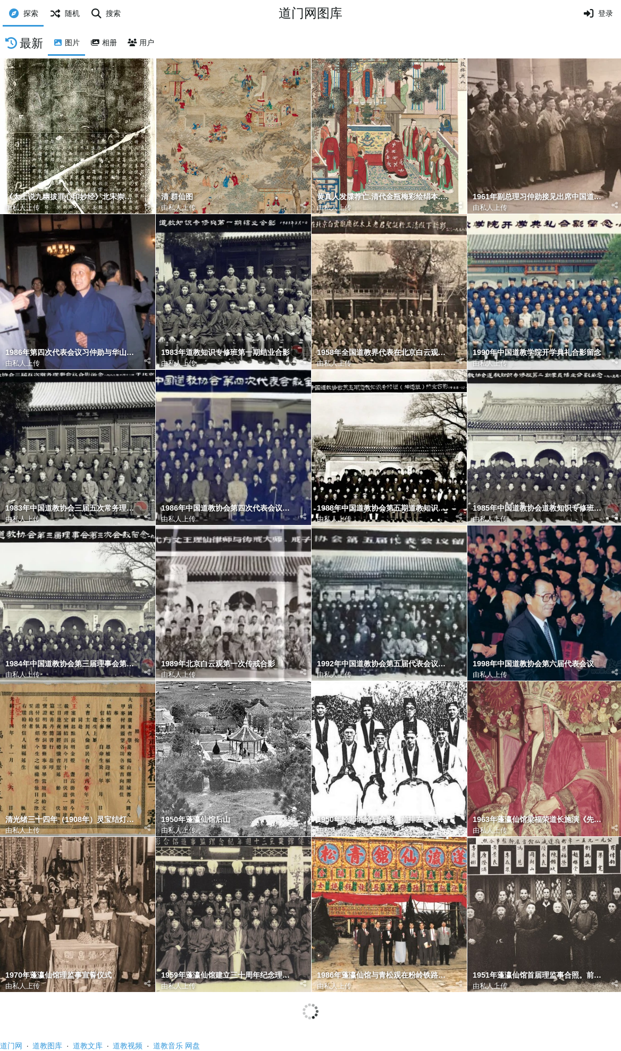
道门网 (11, 1045)
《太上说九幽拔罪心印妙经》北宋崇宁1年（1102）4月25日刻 (72, 197)
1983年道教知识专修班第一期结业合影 (225, 353)
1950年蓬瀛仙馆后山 (195, 820)
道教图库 (47, 1045)
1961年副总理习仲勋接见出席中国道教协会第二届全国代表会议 (540, 197)
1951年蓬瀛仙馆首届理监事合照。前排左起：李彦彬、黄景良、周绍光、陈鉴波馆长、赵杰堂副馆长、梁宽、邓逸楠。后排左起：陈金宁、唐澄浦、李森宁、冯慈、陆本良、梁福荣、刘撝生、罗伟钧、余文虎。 (540, 975)
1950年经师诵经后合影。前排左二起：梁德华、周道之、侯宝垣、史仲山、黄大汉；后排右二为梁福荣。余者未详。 (384, 820)
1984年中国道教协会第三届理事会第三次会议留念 (72, 664)
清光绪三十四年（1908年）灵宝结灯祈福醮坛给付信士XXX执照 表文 (72, 820)
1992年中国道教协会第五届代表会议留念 (384, 664)
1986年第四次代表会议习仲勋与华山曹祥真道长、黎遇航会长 (72, 353)
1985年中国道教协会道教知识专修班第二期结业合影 (540, 508)
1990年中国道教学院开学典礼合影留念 (537, 353)
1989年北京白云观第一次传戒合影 (218, 664)
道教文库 (88, 1045)
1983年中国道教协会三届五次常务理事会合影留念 (72, 508)
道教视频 (127, 1045)
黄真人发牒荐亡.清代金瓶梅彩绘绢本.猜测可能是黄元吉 (384, 197)
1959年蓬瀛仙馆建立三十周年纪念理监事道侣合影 (228, 975)
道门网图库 (310, 13)
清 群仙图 (177, 197)
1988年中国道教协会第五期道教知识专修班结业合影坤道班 (384, 508)
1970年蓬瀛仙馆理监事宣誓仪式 (58, 975)
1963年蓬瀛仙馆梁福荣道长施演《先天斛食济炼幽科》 (540, 820)
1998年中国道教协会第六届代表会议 (533, 664)
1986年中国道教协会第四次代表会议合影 (228, 508)
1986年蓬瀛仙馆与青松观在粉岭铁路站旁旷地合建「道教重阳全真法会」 (384, 975)
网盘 (192, 1045)
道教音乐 (168, 1045)
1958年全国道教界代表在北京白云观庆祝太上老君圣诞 (384, 353)
